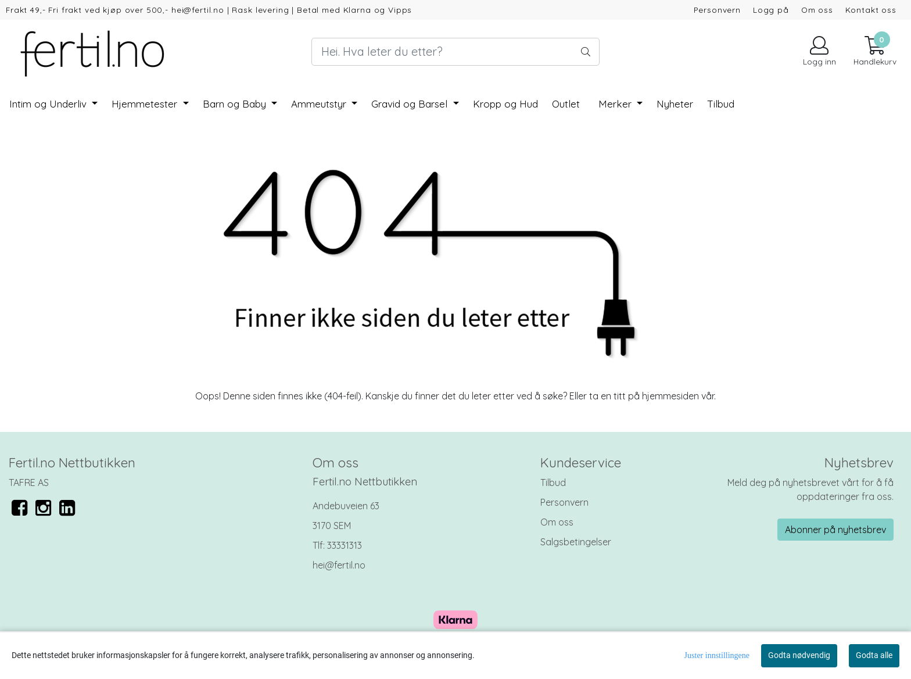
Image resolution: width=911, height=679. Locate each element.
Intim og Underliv (49, 104)
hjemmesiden (670, 396)
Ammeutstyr (320, 104)
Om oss (817, 10)
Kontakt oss (870, 10)
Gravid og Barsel (410, 104)
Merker (616, 104)
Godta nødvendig (799, 655)
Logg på (771, 10)
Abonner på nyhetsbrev (835, 529)
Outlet (566, 104)
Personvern (717, 10)
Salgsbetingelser (575, 542)
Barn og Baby (236, 104)
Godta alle (874, 655)
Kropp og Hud (505, 104)
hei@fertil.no (339, 565)
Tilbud (553, 482)
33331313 (344, 545)
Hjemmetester (146, 104)
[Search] (455, 52)
